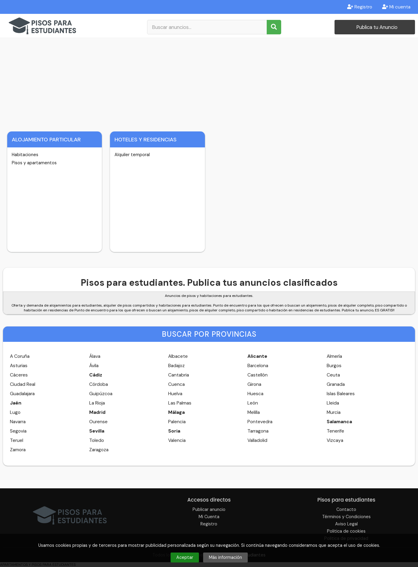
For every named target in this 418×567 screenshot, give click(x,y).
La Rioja (97, 403)
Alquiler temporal (132, 154)
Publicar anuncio (209, 509)
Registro (359, 7)
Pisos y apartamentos (34, 162)
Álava (94, 356)
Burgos (334, 366)
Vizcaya (335, 440)
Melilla (253, 412)
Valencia (177, 440)
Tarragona (258, 431)
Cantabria (178, 375)
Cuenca (176, 384)
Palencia (177, 422)
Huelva (175, 394)
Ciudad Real (22, 384)
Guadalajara (22, 394)
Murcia (334, 412)
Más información (225, 557)
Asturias (18, 366)
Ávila (94, 366)
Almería (334, 356)
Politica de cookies (346, 531)
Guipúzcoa (100, 394)
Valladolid (257, 440)
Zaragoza (98, 450)
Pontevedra (259, 422)
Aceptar (184, 557)
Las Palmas (179, 403)
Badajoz (176, 366)
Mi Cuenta (209, 516)
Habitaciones (25, 154)
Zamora (18, 450)
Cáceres (19, 375)
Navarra (18, 422)
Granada (336, 384)
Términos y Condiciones (346, 516)
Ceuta (333, 375)
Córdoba (98, 384)
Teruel (16, 440)
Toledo (96, 440)
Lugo (15, 412)
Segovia (18, 431)
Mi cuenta (396, 7)
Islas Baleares (341, 394)
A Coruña (20, 356)
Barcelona (257, 366)
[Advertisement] (209, 83)
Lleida (333, 403)
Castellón (257, 375)
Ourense (98, 422)
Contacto (346, 509)
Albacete (178, 356)
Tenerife (335, 431)
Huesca (255, 394)
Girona (254, 384)
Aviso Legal (346, 524)
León (252, 403)
